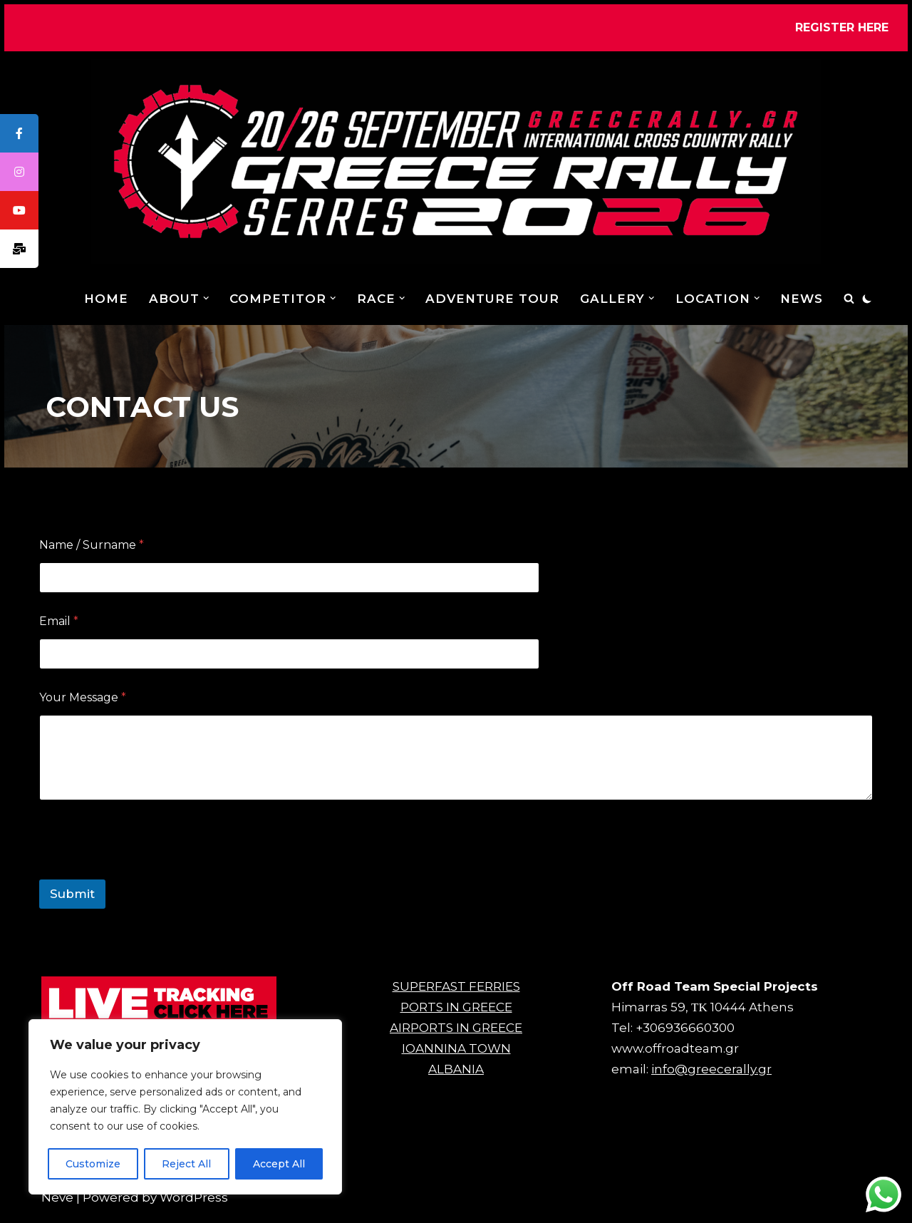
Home (105, 298)
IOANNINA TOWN (456, 1057)
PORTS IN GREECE (456, 1015)
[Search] (849, 298)
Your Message (82, 697)
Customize (93, 1163)
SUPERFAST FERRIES (456, 995)
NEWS (801, 298)
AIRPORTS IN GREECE (456, 1036)
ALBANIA (456, 1077)
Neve (57, 1206)
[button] (205, 298)
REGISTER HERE (841, 27)
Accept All (279, 1163)
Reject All (186, 1163)
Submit (72, 894)
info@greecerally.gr (711, 1077)
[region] (185, 1106)
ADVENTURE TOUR (492, 298)
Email (58, 621)
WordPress (194, 1206)
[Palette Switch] (867, 298)
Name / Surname (91, 545)
